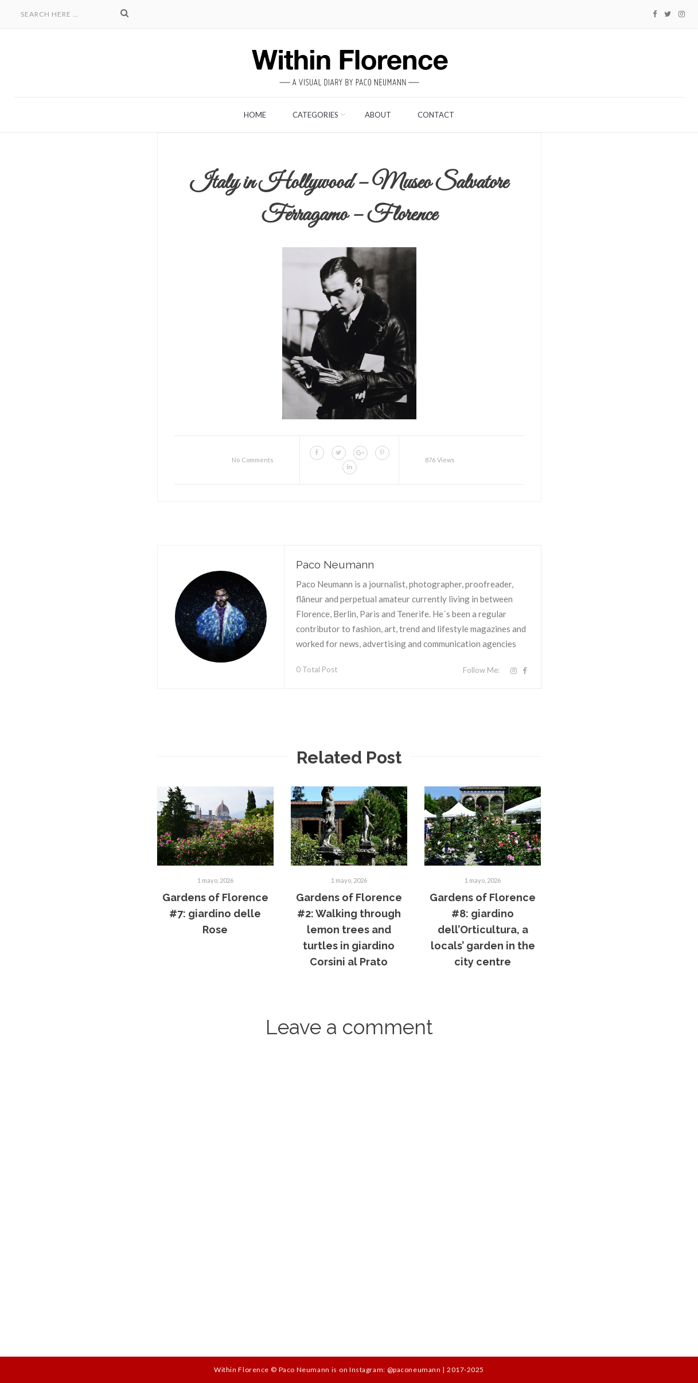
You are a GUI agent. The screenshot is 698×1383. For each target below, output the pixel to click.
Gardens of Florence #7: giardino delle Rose (215, 913)
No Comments (253, 459)
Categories (315, 114)
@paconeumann (413, 1369)
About (378, 114)
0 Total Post (316, 669)
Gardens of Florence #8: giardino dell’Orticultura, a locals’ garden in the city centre (483, 929)
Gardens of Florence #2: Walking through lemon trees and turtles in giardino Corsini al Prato (349, 929)
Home (255, 114)
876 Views (440, 459)
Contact (436, 114)
